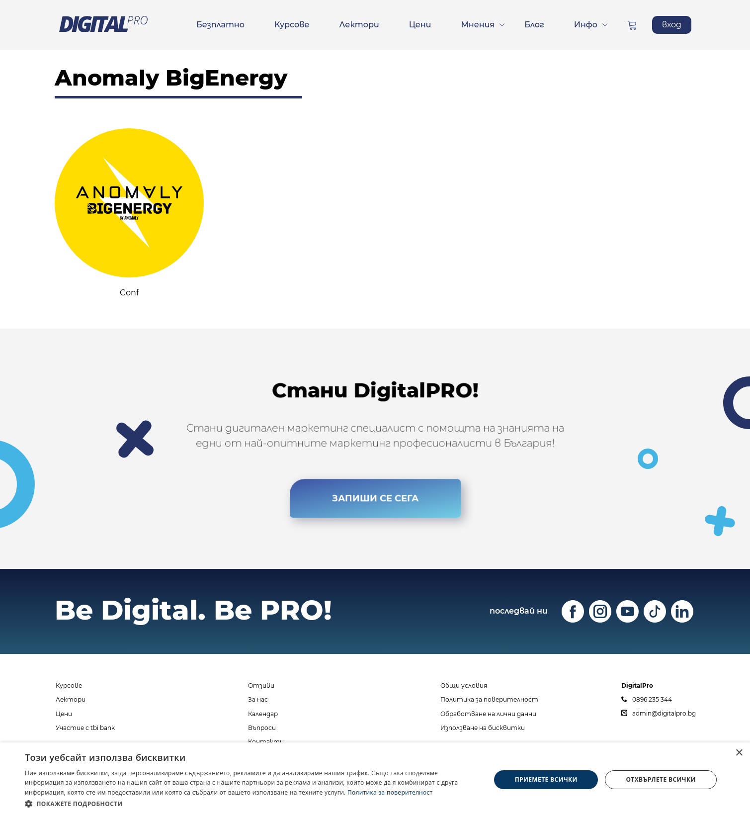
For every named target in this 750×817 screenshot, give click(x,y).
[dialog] (375, 779)
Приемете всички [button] (546, 779)
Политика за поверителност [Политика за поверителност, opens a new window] (390, 792)
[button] (251, 804)
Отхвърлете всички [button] (660, 779)
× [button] (739, 753)
